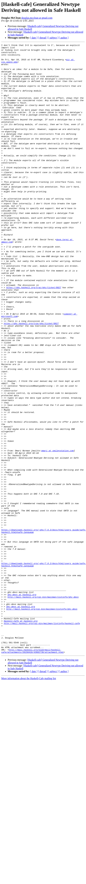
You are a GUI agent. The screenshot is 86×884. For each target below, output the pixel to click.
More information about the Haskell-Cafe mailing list (28, 800)
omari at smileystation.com (57, 532)
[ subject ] (53, 37)
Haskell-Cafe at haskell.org (21, 736)
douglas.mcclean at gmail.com (36, 17)
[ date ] (33, 37)
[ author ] (64, 37)
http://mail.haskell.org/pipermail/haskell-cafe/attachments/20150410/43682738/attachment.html (32, 772)
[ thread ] (42, 37)
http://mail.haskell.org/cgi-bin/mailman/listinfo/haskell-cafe (42, 739)
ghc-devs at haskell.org (22, 704)
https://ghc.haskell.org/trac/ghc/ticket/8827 (33, 336)
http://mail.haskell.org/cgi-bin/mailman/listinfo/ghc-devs (43, 707)
